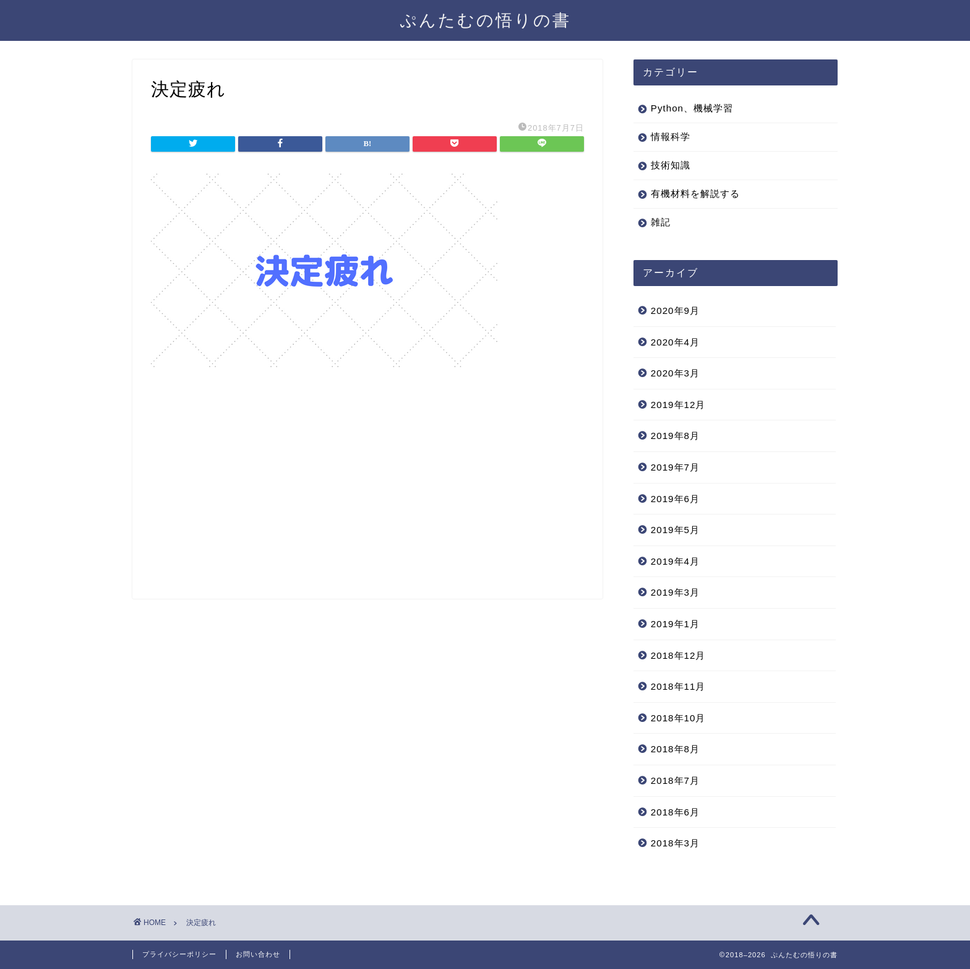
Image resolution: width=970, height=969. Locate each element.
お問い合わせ (258, 954)
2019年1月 (675, 624)
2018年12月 (678, 655)
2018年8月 (675, 749)
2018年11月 (678, 686)
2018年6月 (675, 812)
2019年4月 (675, 561)
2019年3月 (675, 592)
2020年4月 (675, 342)
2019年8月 (675, 435)
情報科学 (670, 136)
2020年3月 (675, 373)
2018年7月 (675, 780)
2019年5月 (675, 529)
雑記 (661, 222)
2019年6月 (675, 498)
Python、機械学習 (692, 108)
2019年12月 (678, 404)
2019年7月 (675, 467)
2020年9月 (675, 310)
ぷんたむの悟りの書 (485, 19)
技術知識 (670, 165)
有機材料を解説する (695, 193)
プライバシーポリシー (179, 954)
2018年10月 (678, 718)
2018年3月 (675, 843)
